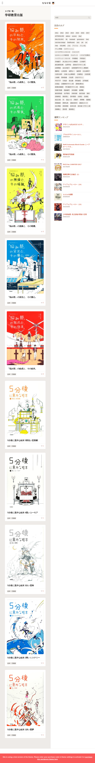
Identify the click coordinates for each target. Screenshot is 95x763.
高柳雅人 (58, 109)
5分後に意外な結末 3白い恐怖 (20, 585)
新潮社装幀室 (59, 87)
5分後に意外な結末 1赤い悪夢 (20, 729)
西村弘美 (65, 103)
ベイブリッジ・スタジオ (62, 58)
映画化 (82, 87)
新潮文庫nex (79, 83)
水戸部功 (67, 93)
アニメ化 (82, 45)
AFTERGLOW (59, 36)
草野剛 (82, 99)
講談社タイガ (83, 103)
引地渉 (65, 80)
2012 (61, 33)
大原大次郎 (58, 74)
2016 (82, 33)
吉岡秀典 (58, 68)
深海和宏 (58, 96)
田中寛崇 (73, 96)
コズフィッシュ (69, 49)
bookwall (72, 39)
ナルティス (74, 55)
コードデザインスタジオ (62, 52)
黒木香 (65, 109)
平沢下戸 (58, 80)
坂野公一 (71, 71)
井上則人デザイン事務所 (70, 61)
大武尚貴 (87, 74)
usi (86, 42)
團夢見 (57, 71)
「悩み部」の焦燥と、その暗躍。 (22, 226)
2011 (56, 33)
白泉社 (80, 96)
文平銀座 (85, 80)
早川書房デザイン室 (71, 87)
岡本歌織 (64, 77)
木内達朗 (74, 90)
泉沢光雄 (82, 93)
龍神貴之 (71, 109)
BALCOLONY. (59, 39)
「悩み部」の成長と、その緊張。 (22, 82)
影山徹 (71, 80)
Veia (56, 45)
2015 (77, 33)
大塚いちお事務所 (69, 74)
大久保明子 (86, 71)
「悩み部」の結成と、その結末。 (22, 369)
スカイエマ (75, 52)
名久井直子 (66, 68)
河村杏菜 (74, 93)
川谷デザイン (79, 77)
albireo (68, 36)
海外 (88, 93)
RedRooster (71, 42)
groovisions (80, 39)
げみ (69, 45)
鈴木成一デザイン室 (84, 106)
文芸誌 (57, 83)
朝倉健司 (67, 90)
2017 (87, 33)
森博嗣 (81, 90)
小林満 (57, 77)
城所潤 (79, 71)
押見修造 (78, 80)
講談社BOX (73, 103)
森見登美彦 (58, 93)
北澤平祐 (68, 64)
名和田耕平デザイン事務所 (80, 68)
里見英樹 (65, 106)
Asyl (80, 36)
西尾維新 (58, 103)
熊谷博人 (65, 96)
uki (82, 42)
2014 (72, 33)
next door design (60, 42)
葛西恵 (88, 99)
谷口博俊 (58, 106)
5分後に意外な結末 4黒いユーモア (22, 513)
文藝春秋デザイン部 (67, 83)
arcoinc (74, 36)
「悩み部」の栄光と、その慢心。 (22, 297)
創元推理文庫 (59, 64)
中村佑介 (82, 58)
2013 (67, 33)
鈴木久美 (73, 106)
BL (66, 39)
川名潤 (71, 77)
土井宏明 (64, 71)
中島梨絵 (75, 58)
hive (87, 39)
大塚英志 (80, 74)
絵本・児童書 (12, 88)
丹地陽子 (58, 61)
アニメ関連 (58, 49)
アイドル (75, 45)
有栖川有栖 (58, 90)
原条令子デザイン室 (79, 64)
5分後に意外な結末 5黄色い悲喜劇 (22, 440)
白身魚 (86, 96)
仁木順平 (82, 61)
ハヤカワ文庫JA (85, 55)
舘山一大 (69, 99)
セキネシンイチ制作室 (62, 55)
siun (78, 42)
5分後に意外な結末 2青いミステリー (23, 658)
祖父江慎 (58, 99)
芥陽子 (76, 99)
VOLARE (63, 45)
